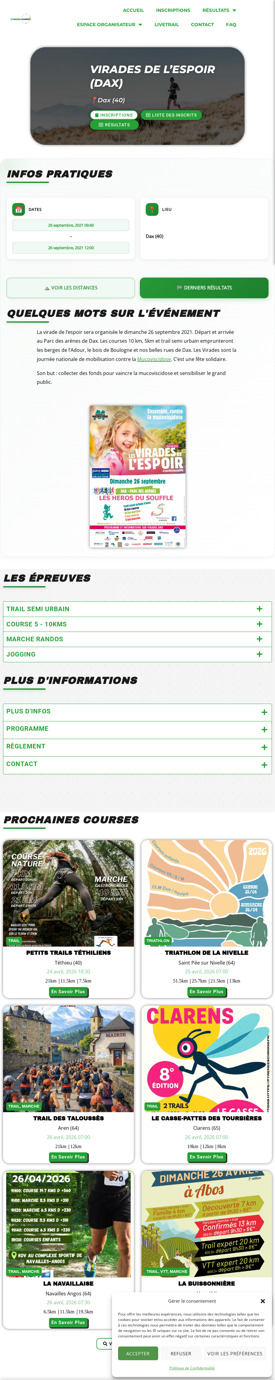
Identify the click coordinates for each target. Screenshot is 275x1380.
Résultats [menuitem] (219, 10)
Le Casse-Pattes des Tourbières (206, 1119)
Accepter (138, 1353)
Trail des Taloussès (68, 1119)
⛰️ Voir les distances (70, 288)
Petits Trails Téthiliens (68, 953)
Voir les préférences (235, 1353)
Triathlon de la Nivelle (206, 953)
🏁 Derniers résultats (204, 288)
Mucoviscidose (154, 359)
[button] (263, 1301)
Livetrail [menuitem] (167, 24)
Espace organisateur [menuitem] (109, 25)
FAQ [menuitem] (231, 24)
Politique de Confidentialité (192, 1368)
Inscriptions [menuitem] (173, 10)
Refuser (181, 1353)
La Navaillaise (68, 1284)
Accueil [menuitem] (133, 10)
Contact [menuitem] (202, 24)
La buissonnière (206, 1284)
